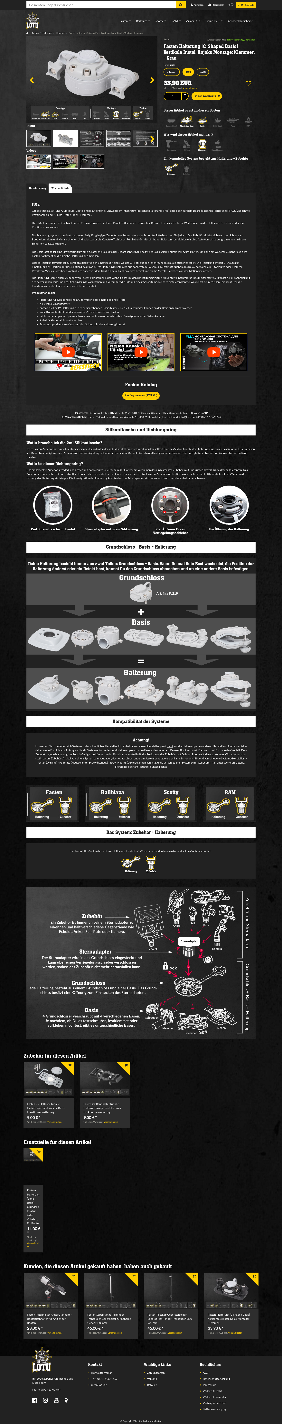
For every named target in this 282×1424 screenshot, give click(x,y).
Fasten (124, 20)
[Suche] (181, 4)
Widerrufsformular (214, 1397)
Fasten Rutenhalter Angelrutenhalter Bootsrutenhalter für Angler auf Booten (49, 1318)
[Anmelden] (197, 5)
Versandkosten (190, 88)
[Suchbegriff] (101, 4)
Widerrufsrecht (212, 1391)
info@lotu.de (99, 1384)
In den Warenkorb (207, 96)
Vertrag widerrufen (214, 1403)
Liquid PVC (213, 20)
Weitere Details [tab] (60, 188)
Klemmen (60, 33)
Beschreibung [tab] (37, 188)
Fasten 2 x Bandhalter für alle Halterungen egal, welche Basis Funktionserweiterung (102, 1108)
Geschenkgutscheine (240, 20)
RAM (175, 20)
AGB (206, 1372)
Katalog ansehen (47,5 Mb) (141, 395)
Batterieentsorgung (214, 1409)
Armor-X (191, 20)
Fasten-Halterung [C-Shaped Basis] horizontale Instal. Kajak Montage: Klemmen (229, 1318)
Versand (152, 1378)
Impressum (209, 1384)
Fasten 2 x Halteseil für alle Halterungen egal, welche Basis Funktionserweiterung (45, 1108)
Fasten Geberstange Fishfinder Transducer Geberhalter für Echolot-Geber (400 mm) (109, 1318)
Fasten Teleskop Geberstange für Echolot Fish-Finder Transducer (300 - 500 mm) (170, 1318)
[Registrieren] (216, 5)
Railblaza (141, 20)
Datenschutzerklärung (216, 1378)
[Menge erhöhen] (185, 94)
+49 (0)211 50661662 (104, 1378)
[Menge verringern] (185, 98)
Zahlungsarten (156, 1372)
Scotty (159, 20)
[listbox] (49, 1079)
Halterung (47, 33)
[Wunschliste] (231, 5)
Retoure (152, 1384)
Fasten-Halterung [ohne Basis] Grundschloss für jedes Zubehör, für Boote (33, 1207)
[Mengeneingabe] (173, 96)
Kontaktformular (101, 1372)
